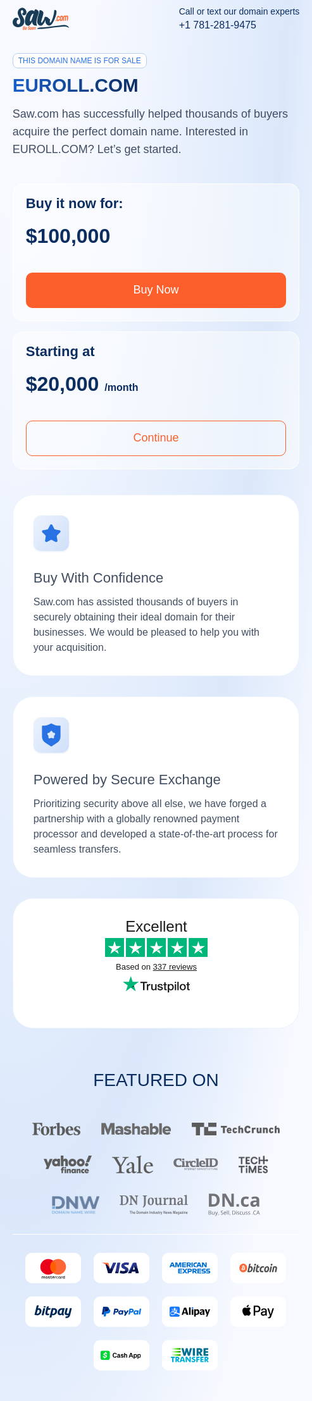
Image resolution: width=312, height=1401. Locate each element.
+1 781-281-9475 (217, 25)
